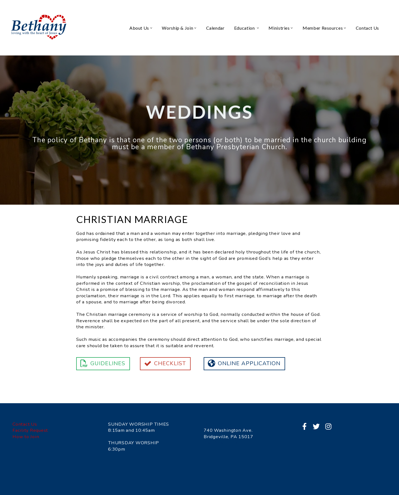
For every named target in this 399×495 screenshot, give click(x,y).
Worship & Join (179, 28)
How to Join (25, 436)
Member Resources (324, 28)
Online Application (243, 363)
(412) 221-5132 (222, 424)
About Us (140, 28)
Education (246, 28)
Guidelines (102, 363)
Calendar (215, 28)
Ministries (280, 28)
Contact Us (367, 28)
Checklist (164, 363)
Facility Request (30, 430)
